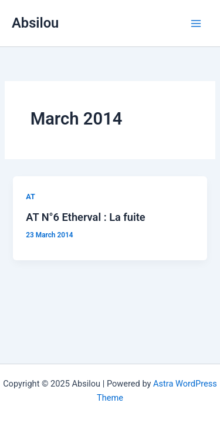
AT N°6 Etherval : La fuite (85, 217)
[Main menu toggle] (196, 23)
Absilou (35, 23)
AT (30, 196)
